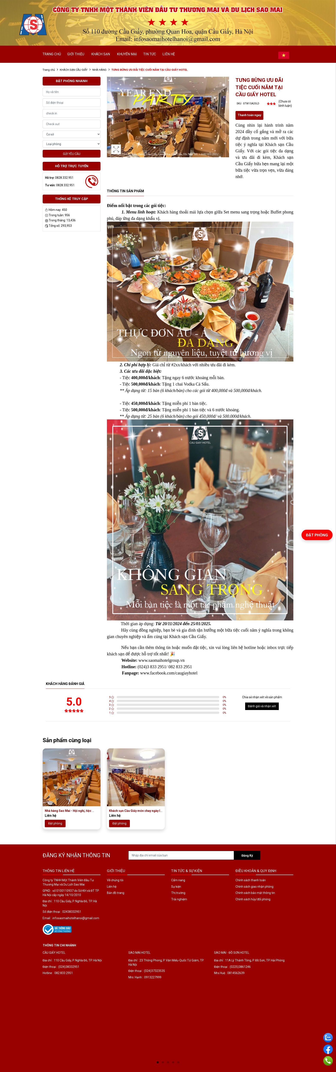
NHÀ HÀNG (99, 69)
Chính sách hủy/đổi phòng (253, 899)
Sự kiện (176, 886)
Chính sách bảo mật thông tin (255, 893)
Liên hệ (111, 886)
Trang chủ (49, 69)
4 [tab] (173, 1062)
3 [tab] (168, 1062)
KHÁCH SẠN (100, 54)
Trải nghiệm (179, 899)
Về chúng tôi (115, 880)
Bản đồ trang (115, 893)
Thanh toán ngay (249, 115)
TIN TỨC (149, 54)
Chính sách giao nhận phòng (254, 886)
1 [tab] (158, 1062)
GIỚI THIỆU (75, 54)
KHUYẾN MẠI (127, 54)
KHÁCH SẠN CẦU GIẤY (73, 69)
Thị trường (178, 893)
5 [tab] (178, 1062)
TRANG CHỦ (52, 54)
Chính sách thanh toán (251, 880)
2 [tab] (163, 1062)
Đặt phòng (55, 823)
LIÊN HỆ (168, 54)
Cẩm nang (178, 880)
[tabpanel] (82, 1004)
